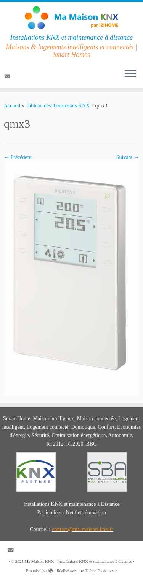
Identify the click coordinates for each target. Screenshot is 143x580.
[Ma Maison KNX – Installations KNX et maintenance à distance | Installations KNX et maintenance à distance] (71, 18)
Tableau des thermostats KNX (58, 106)
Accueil (12, 106)
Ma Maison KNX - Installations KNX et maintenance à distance (78, 561)
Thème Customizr (100, 570)
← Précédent (18, 157)
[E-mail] (9, 76)
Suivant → (127, 157)
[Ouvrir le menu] (130, 74)
